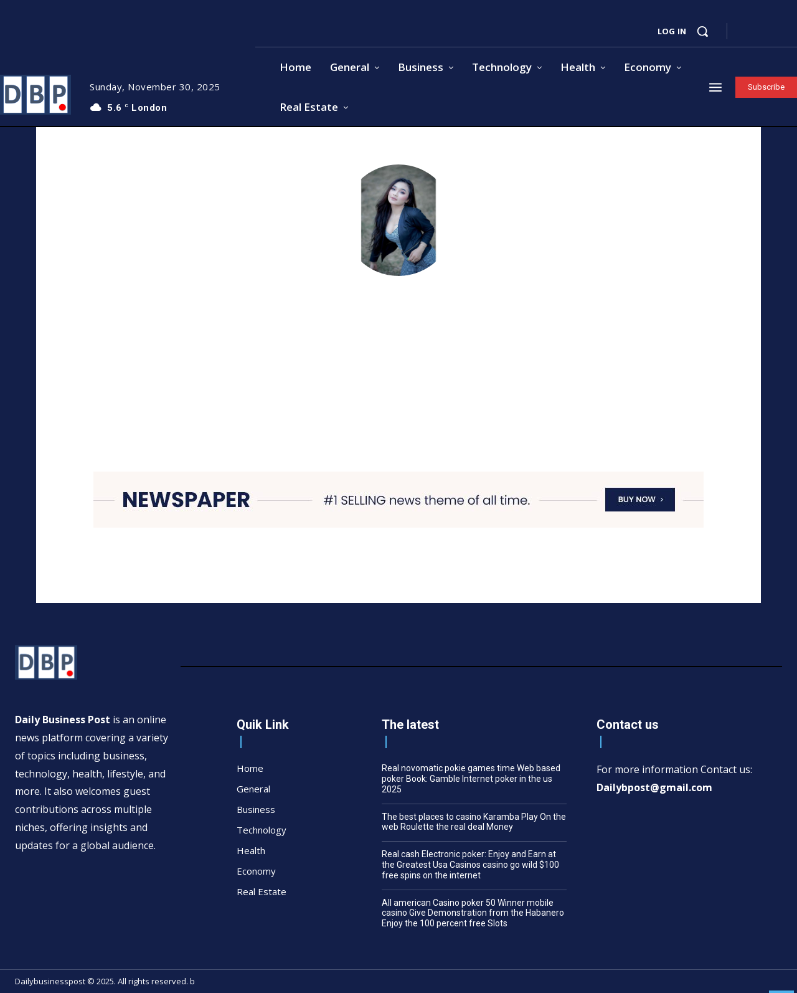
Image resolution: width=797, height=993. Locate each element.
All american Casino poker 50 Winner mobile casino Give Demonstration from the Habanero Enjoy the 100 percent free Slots (473, 913)
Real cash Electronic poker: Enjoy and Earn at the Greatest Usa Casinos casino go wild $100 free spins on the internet (470, 864)
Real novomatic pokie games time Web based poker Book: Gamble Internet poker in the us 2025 (471, 778)
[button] (702, 31)
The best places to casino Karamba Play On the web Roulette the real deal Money (474, 822)
